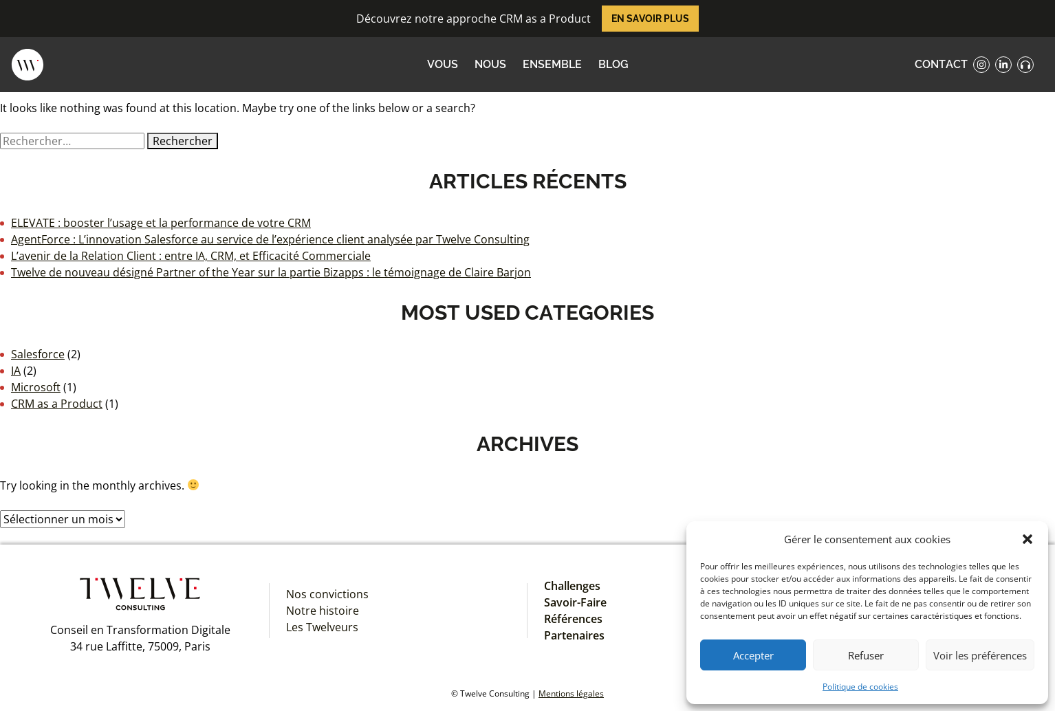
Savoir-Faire (575, 602)
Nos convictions (327, 594)
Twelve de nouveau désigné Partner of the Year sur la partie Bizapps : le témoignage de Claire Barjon (271, 272)
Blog (613, 64)
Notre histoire (322, 610)
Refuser (866, 655)
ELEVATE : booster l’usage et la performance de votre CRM (161, 222)
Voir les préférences (980, 655)
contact (941, 64)
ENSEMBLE (552, 64)
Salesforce (38, 354)
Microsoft (36, 387)
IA (16, 370)
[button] (1027, 539)
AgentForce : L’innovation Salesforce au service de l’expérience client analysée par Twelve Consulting (270, 239)
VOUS (442, 64)
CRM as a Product (56, 403)
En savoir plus (650, 18)
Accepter (753, 655)
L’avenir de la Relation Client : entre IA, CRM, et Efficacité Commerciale (191, 255)
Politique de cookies (860, 686)
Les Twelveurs (322, 627)
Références (573, 618)
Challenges (572, 585)
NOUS (490, 64)
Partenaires (574, 635)
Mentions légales (571, 693)
